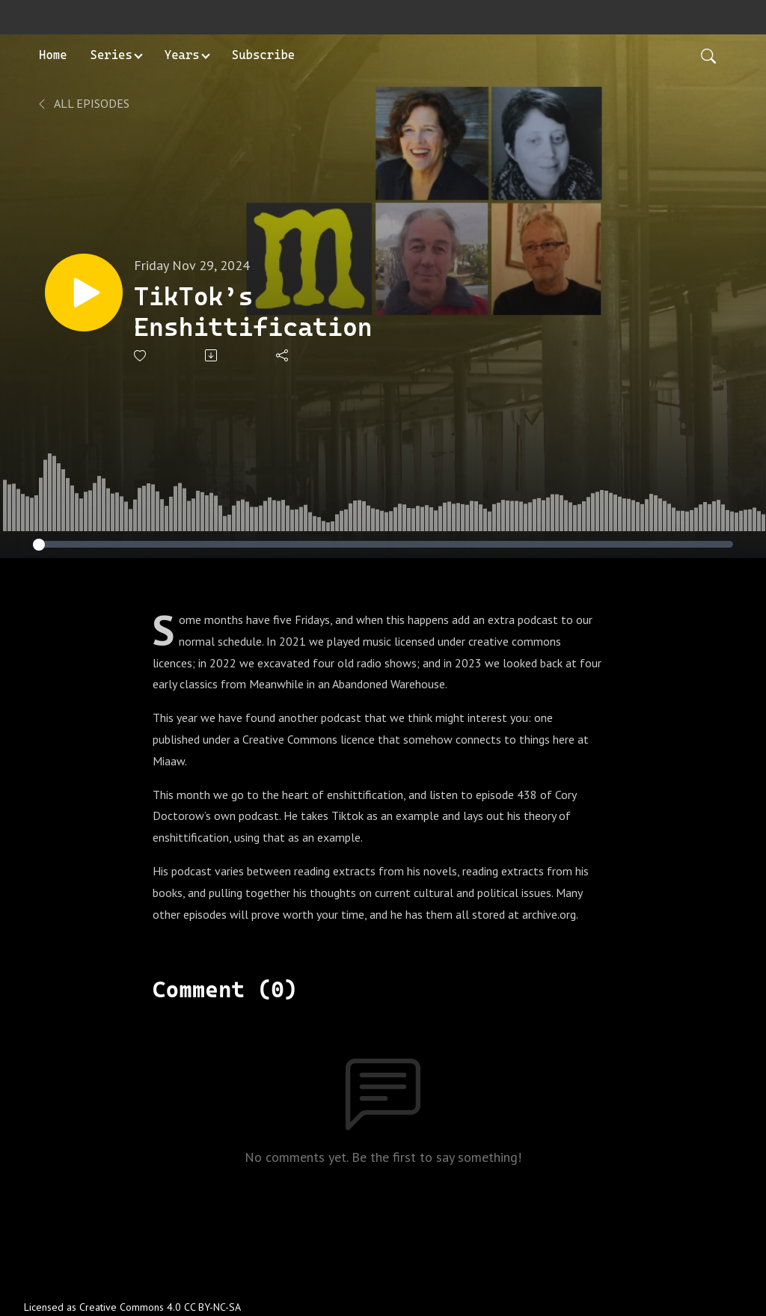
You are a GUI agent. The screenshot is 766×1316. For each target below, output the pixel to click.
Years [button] (182, 55)
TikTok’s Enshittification (253, 311)
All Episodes (82, 103)
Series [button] (111, 55)
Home (53, 55)
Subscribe (263, 55)
